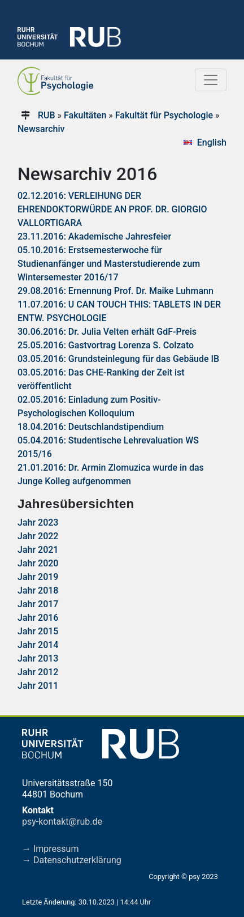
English (211, 142)
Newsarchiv (41, 128)
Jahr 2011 (38, 685)
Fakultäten (85, 115)
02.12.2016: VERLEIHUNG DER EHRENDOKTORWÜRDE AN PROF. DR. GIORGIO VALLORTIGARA (112, 209)
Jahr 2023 (38, 522)
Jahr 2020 (38, 563)
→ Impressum (50, 848)
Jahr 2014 (38, 644)
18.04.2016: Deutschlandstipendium (91, 426)
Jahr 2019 (38, 576)
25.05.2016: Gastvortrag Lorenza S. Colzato (106, 345)
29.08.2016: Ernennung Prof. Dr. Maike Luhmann (115, 290)
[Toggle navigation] (210, 80)
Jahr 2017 (38, 604)
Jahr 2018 (38, 590)
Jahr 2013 (38, 658)
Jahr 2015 (38, 631)
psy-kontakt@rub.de (62, 821)
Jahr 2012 (38, 672)
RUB (46, 115)
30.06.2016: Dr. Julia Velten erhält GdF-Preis (107, 331)
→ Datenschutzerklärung (71, 860)
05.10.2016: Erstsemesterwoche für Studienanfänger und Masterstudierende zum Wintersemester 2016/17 (109, 264)
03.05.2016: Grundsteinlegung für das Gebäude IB (118, 358)
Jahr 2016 (38, 617)
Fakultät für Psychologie (164, 115)
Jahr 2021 (38, 549)
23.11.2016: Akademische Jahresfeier (94, 236)
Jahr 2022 (38, 536)
